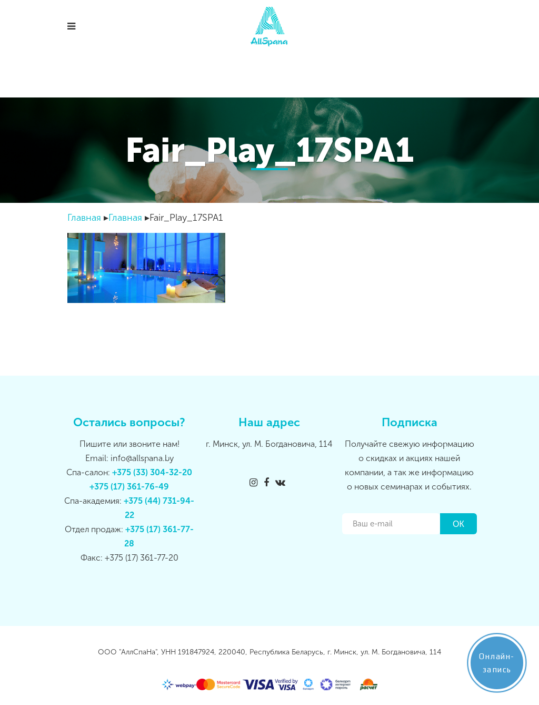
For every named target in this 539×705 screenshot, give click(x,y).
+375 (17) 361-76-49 (129, 487)
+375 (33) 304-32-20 (152, 472)
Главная (84, 217)
